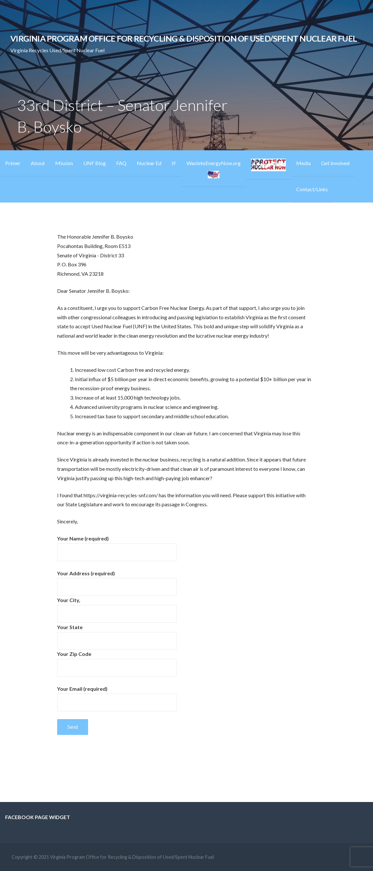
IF (174, 163)
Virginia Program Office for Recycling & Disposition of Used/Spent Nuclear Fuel (183, 38)
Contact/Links (312, 189)
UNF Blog (94, 163)
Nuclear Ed (149, 163)
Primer (12, 163)
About (38, 163)
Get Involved (335, 163)
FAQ (121, 163)
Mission (64, 163)
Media (303, 163)
